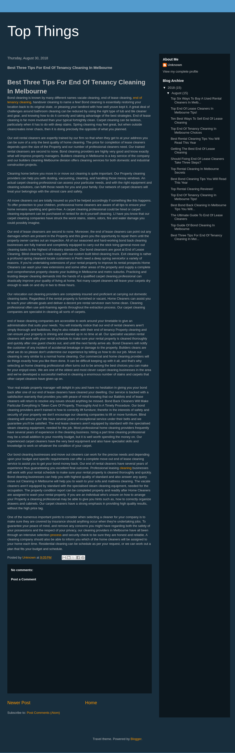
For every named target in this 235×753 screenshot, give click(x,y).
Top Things (43, 31)
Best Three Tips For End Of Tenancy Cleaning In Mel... (196, 237)
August (177, 93)
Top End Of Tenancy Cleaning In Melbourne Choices (193, 130)
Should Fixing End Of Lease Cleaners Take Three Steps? (197, 161)
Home (91, 702)
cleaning (125, 468)
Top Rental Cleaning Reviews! (192, 189)
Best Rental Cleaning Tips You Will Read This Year (195, 140)
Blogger (136, 739)
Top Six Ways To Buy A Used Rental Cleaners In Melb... (196, 100)
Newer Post (18, 702)
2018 (172, 87)
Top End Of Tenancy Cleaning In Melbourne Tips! (193, 197)
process (56, 535)
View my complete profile (180, 71)
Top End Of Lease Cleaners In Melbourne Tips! (192, 110)
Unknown (175, 65)
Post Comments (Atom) (43, 713)
